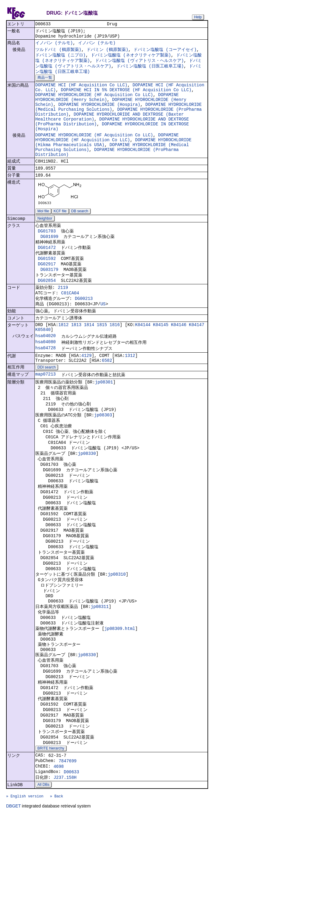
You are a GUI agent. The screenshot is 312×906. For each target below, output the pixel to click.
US (103, 337)
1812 (63, 360)
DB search (79, 233)
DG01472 (47, 273)
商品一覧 (44, 83)
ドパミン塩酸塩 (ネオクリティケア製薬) (131, 59)
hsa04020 (45, 373)
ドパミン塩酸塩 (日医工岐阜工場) (150, 71)
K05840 (43, 366)
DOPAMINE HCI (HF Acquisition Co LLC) (81, 92)
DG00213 (84, 330)
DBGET (13, 897)
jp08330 (87, 503)
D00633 (71, 859)
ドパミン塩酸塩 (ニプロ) (60, 59)
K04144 (143, 360)
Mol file (43, 233)
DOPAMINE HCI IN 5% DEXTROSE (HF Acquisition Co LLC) (126, 97)
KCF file (60, 233)
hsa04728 (45, 386)
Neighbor (44, 241)
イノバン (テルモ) (54, 45)
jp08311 (100, 673)
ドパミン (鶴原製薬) (107, 53)
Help (198, 17)
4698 (59, 852)
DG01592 (47, 285)
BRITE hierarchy (50, 832)
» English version (24, 886)
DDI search (46, 408)
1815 (102, 360)
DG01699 (49, 261)
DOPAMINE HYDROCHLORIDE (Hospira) (99, 115)
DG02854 (47, 310)
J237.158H (65, 865)
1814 (89, 360)
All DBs (43, 873)
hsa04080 (45, 379)
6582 (107, 400)
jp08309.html (120, 698)
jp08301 (104, 423)
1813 (76, 360)
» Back (56, 886)
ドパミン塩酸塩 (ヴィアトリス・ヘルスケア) (139, 65)
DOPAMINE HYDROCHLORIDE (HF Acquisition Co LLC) (94, 103)
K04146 (178, 360)
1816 (114, 360)
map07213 (45, 415)
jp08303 (103, 460)
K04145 (160, 360)
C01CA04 (70, 324)
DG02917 (47, 291)
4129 (86, 394)
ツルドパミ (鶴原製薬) (58, 53)
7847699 (67, 846)
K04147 (196, 360)
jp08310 (117, 637)
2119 (63, 318)
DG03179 (49, 297)
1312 (130, 394)
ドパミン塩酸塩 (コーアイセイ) (165, 53)
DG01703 (47, 255)
